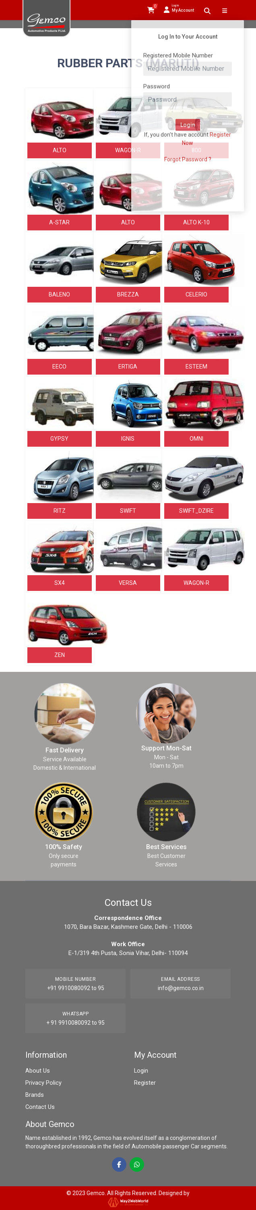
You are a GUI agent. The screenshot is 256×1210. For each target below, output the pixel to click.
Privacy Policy (42, 1082)
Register (144, 1082)
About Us (37, 1070)
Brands (34, 1095)
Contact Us (39, 1107)
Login (141, 1070)
